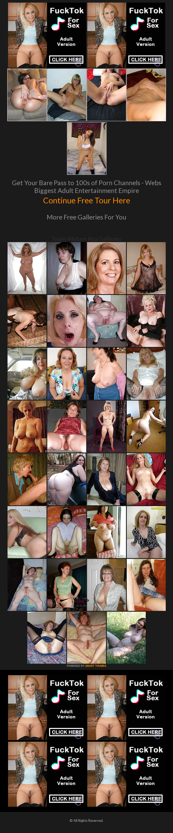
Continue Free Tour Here (86, 199)
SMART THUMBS (95, 665)
